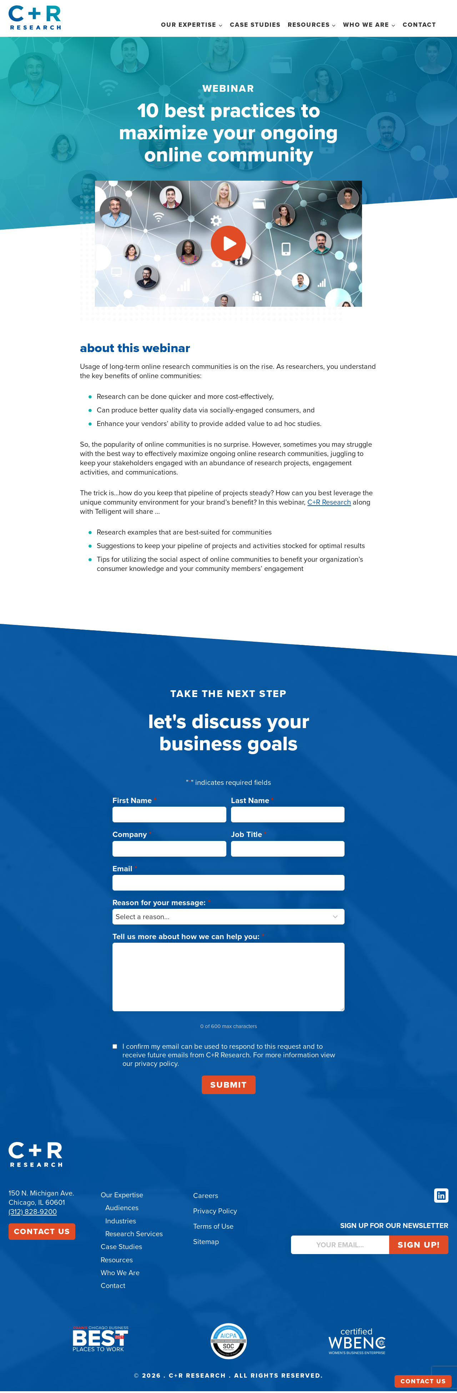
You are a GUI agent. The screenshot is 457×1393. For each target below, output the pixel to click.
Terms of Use (213, 1229)
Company (132, 837)
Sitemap (206, 1244)
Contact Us (42, 1234)
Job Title (249, 837)
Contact (419, 24)
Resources (117, 1262)
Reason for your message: (161, 905)
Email (124, 871)
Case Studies (255, 24)
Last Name (252, 803)
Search (444, 24)
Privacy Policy (215, 1213)
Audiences (122, 1210)
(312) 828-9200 (33, 1214)
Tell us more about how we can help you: (188, 939)
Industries (120, 1223)
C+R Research (329, 526)
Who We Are (120, 1274)
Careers (205, 1198)
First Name (134, 803)
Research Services (134, 1236)
